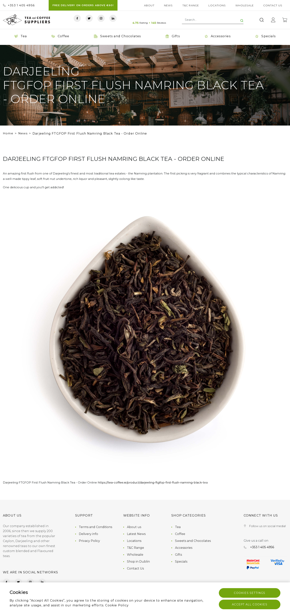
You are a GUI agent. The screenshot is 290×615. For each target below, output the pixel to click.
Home (8, 133)
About (149, 5)
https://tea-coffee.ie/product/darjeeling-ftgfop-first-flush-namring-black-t (151, 482)
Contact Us (272, 5)
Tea (178, 527)
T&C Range (190, 5)
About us (134, 527)
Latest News (136, 534)
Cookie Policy (117, 605)
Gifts (178, 554)
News (168, 5)
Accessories (183, 548)
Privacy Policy (89, 541)
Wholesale (244, 5)
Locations (217, 5)
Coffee (180, 534)
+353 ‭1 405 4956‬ (19, 5)
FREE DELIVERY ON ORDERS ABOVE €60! (83, 5)
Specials (181, 561)
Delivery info (88, 534)
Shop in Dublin (138, 561)
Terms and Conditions (95, 527)
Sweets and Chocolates (193, 541)
